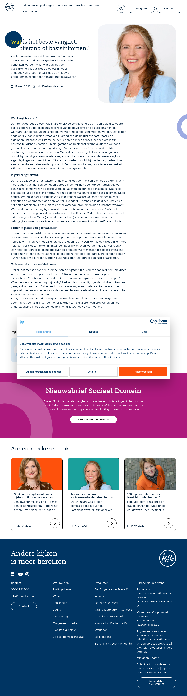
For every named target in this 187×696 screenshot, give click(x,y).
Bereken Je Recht (106, 603)
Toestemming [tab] (42, 331)
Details (93, 371)
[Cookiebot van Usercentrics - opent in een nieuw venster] (152, 321)
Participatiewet (63, 589)
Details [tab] (93, 331)
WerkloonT (102, 630)
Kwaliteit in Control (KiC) (111, 623)
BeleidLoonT (103, 637)
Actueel (98, 5)
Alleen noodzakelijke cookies (44, 371)
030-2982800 (20, 589)
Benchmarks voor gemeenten (114, 643)
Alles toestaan (143, 371)
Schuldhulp (60, 603)
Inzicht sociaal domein (40, 315)
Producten (69, 5)
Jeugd (57, 609)
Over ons (32, 11)
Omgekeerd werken (66, 623)
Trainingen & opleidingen (41, 5)
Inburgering (60, 616)
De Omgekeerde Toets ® (111, 589)
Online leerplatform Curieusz (113, 609)
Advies (84, 5)
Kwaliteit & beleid (64, 630)
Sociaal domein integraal (69, 637)
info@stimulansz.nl (22, 596)
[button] (122, 9)
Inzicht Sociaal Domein (109, 616)
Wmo (56, 596)
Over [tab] (144, 331)
